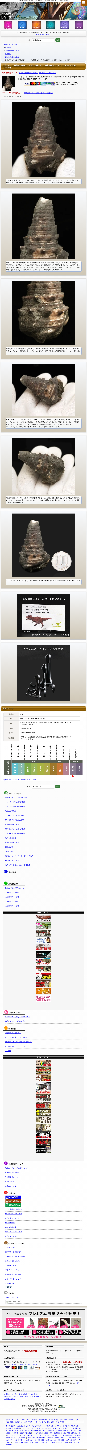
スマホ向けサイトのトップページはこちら (38, 93)
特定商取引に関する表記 (13, 1274)
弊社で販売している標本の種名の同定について (20, 779)
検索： (29, 40)
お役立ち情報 (48, 1433)
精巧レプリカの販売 (12, 860)
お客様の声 (21, 1437)
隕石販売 (59, 1430)
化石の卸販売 (10, 1181)
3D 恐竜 (34, 1419)
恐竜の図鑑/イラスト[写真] (28, 1394)
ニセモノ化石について (47, 1442)
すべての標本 (10, 1426)
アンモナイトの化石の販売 (14, 815)
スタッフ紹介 (10, 1247)
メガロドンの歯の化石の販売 (15, 833)
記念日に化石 (38, 1435)
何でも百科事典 (10, 1227)
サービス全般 (37, 1433)
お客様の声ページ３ (12, 897)
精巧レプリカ (24, 1430)
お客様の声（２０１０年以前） (16, 1256)
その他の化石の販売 (12, 842)
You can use (9, 1283)
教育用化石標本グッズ (38, 1430)
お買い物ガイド (10, 1265)
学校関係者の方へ (11, 1177)
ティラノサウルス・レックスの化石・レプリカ (44, 1426)
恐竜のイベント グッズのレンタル (17, 1419)
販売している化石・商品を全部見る (17, 865)
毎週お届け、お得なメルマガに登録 (17, 1017)
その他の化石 (13, 1430)
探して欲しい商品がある (47, 73)
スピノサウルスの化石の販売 (15, 806)
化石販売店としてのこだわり (15, 1046)
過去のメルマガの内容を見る (15, 1021)
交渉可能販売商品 (66, 1435)
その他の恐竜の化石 (13, 1428)
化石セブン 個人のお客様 (35, 1440)
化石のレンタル (10, 1186)
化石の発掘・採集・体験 (13, 1214)
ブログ (7, 876)
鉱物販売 (51, 1430)
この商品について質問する (28, 73)
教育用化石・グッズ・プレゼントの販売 (19, 856)
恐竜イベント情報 (51, 1435)
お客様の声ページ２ (12, 892)
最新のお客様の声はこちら (14, 888)
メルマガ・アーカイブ (13, 1279)
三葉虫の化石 (22, 1426)
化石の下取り (19, 1440)
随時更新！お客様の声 (13, 1252)
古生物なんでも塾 (10, 1394)
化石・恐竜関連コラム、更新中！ (17, 1037)
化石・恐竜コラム (13, 1435)
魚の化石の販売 (10, 838)
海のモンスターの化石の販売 (15, 829)
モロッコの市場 (62, 1442)
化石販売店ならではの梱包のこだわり (18, 1042)
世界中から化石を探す (13, 1172)
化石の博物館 (10, 1223)
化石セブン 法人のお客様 (55, 1440)
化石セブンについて (70, 1430)
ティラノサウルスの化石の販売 (16, 797)
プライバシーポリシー (13, 1270)
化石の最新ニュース (12, 1218)
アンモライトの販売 (44, 1428)
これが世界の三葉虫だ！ (13, 1209)
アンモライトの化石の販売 (14, 820)
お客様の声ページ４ (12, 901)
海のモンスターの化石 (60, 1428)
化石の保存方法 (26, 1435)
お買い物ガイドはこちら (43, 34)
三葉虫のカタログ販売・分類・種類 (25, 1442)
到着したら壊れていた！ (13, 1232)
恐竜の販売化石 (10, 811)
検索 (57, 40)
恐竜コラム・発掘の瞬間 (36, 1437)
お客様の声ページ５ (12, 906)
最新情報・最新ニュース (72, 1433)
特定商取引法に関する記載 (21, 1433)
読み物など (58, 1433)
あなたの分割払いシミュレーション (24, 1364)
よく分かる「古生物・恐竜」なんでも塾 (50, 1422)
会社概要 (8, 1051)
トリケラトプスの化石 (70, 1426)
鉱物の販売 (9, 847)
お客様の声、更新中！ (13, 1033)
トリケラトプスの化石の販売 (15, 802)
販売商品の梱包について (55, 1437)
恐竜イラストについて (13, 1297)
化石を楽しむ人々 (11, 1236)
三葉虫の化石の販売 (12, 824)
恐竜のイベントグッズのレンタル (17, 1168)
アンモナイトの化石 (28, 1428)
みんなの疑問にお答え (13, 1261)
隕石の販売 (9, 851)
